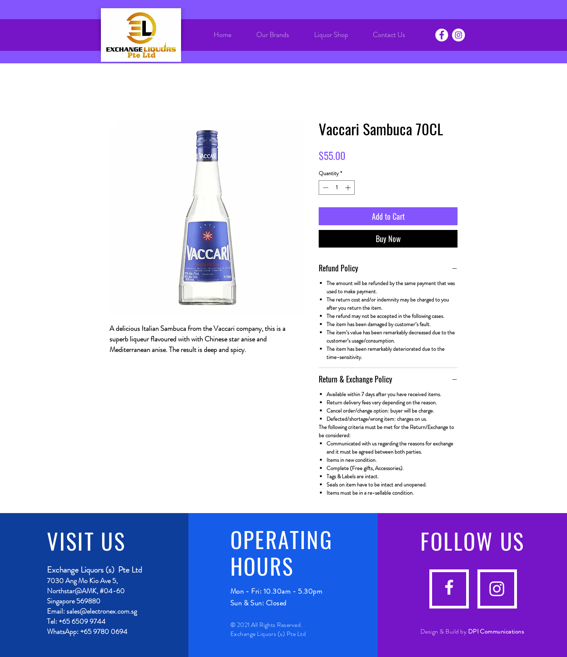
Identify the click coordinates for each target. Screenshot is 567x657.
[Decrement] (325, 187)
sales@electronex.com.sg (101, 611)
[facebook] (449, 587)
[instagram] (497, 589)
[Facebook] (441, 35)
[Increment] (348, 187)
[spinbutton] (337, 187)
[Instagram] (458, 35)
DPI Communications (496, 631)
